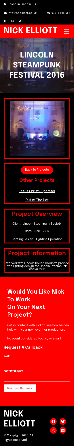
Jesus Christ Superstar (37, 191)
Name (37, 359)
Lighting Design (22, 239)
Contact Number (37, 374)
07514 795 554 (61, 13)
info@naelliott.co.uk (22, 13)
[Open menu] (66, 31)
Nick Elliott (31, 31)
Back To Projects (37, 169)
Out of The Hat (36, 200)
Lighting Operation (49, 239)
